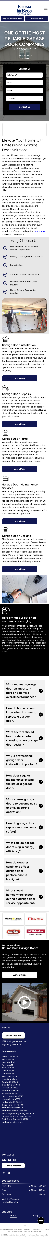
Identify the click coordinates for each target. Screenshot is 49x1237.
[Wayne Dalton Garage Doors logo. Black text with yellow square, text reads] (13, 919)
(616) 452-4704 (10, 1160)
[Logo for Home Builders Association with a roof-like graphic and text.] (24, 129)
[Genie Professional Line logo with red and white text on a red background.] (13, 932)
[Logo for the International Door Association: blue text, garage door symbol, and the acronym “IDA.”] (10, 129)
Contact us (39, 231)
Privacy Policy (4, 1229)
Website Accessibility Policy (32, 1231)
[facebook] (4, 1173)
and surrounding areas (12, 1122)
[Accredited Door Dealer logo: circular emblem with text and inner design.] (39, 129)
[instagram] (8, 1173)
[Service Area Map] (24, 1140)
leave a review (23, 645)
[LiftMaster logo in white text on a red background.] (35, 932)
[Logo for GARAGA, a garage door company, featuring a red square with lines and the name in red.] (35, 919)
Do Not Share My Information (20, 1229)
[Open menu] (45, 10)
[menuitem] (13, 1215)
